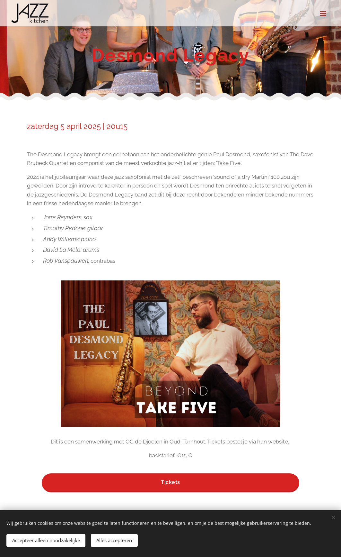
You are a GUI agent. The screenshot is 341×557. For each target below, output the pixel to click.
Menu (323, 13)
